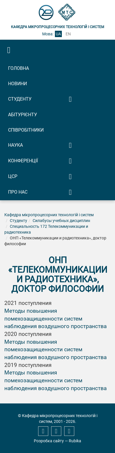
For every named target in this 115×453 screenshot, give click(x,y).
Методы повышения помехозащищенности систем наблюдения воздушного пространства (55, 319)
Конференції (23, 160)
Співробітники (26, 130)
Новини (17, 83)
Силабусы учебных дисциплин (61, 220)
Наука (15, 145)
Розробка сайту (49, 441)
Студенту (19, 99)
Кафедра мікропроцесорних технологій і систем (49, 214)
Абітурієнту (22, 114)
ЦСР (12, 176)
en (68, 34)
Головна (18, 68)
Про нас (17, 192)
